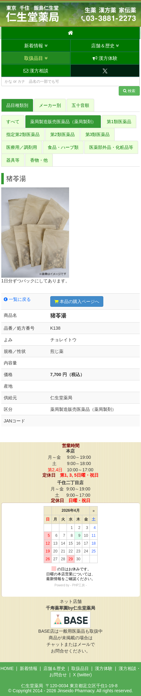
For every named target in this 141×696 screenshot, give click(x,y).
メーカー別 (50, 105)
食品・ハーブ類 (63, 147)
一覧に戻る (17, 299)
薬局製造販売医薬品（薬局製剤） (63, 121)
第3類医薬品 (97, 134)
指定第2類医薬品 (23, 134)
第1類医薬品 (119, 121)
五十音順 (80, 105)
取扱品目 (35, 58)
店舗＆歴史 (105, 45)
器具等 (12, 160)
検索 (129, 91)
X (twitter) (82, 674)
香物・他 (39, 160)
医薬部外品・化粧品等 (111, 147)
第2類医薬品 (62, 134)
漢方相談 (36, 70)
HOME (7, 668)
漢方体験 (105, 58)
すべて (12, 121)
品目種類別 (17, 105)
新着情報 (35, 45)
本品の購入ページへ (76, 301)
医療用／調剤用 (21, 147)
